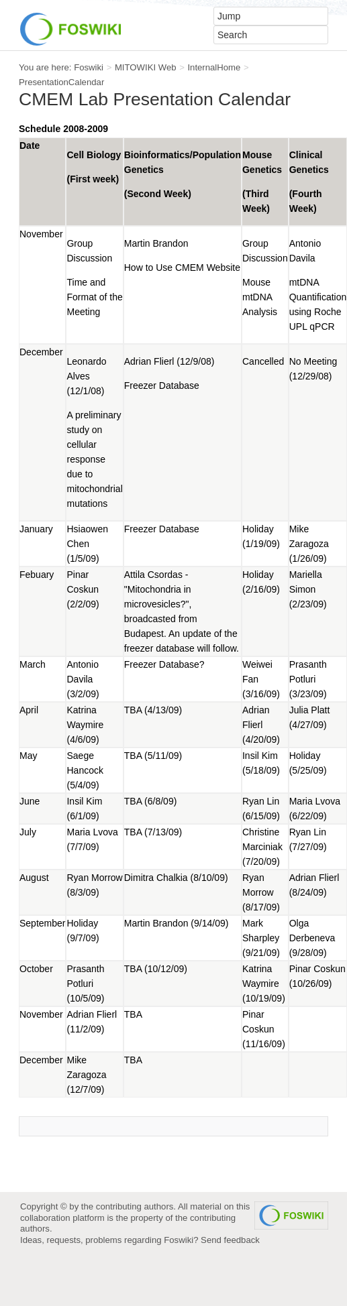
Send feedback (230, 1240)
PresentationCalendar (61, 82)
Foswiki (88, 67)
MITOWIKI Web (146, 67)
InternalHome (213, 67)
